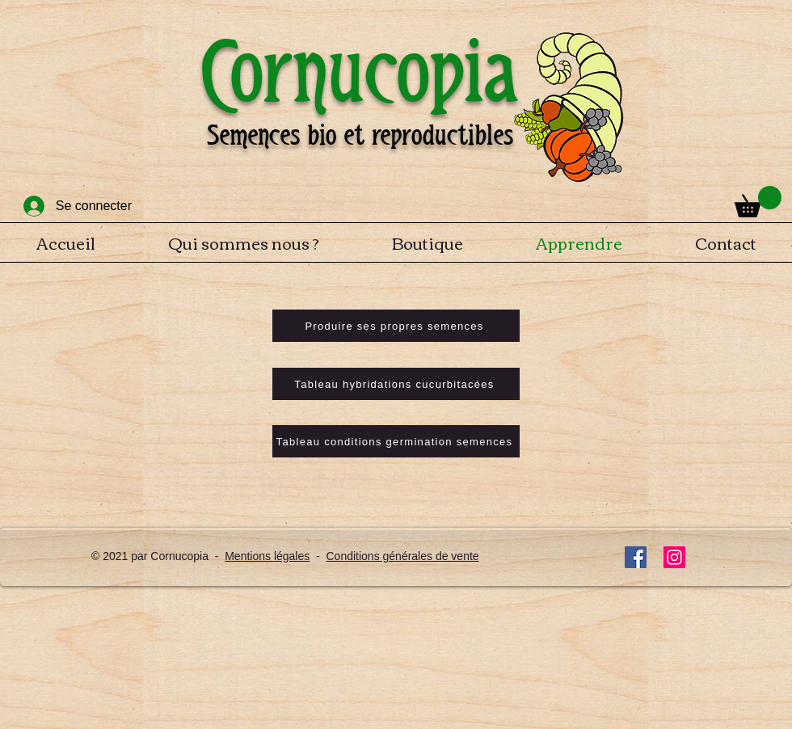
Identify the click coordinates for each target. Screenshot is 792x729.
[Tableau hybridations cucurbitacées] (396, 384)
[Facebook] (636, 557)
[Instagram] (674, 557)
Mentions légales (267, 556)
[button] (758, 201)
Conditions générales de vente (402, 556)
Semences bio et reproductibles (360, 135)
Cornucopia (359, 71)
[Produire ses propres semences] (396, 326)
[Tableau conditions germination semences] (396, 441)
